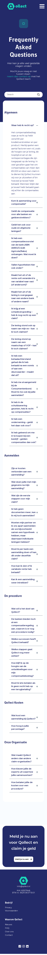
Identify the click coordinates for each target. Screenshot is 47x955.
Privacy (8, 908)
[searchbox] (23, 94)
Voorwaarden (11, 911)
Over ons (9, 931)
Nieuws (8, 924)
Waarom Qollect (13, 919)
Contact (9, 935)
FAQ (7, 928)
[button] (26, 125)
